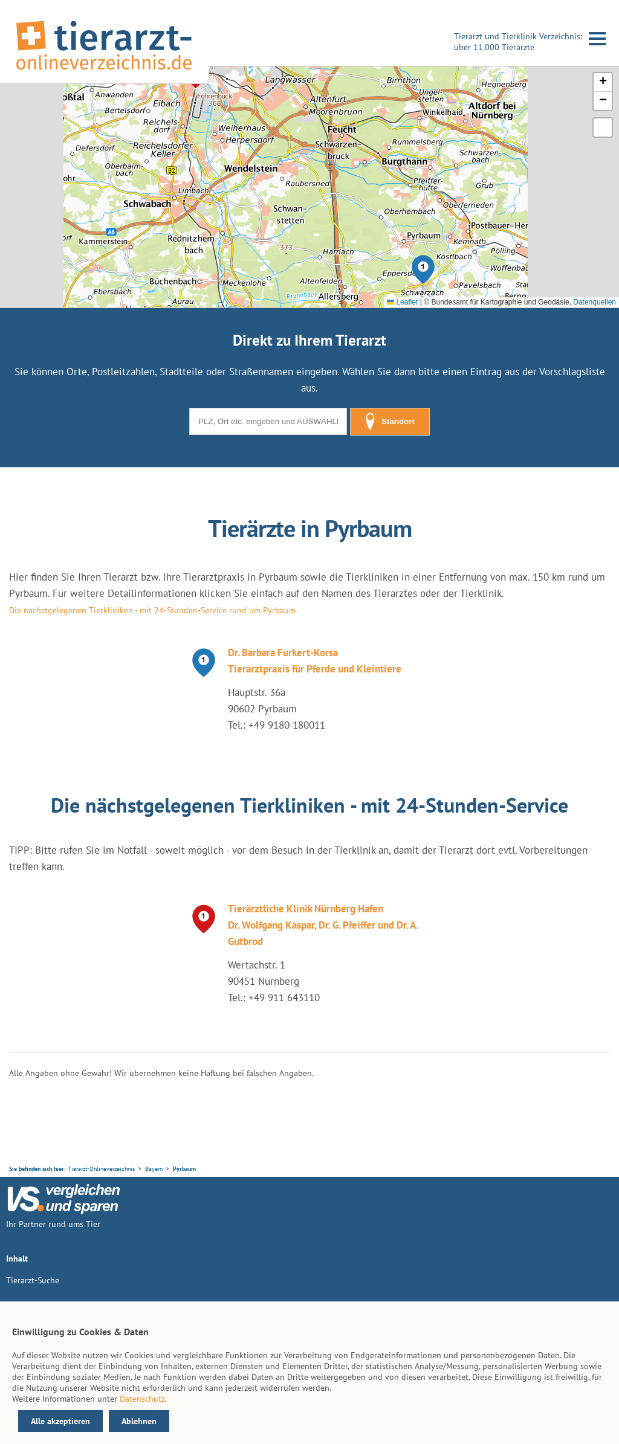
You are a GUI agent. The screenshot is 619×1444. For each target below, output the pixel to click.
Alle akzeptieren (60, 1421)
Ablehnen (139, 1421)
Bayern (154, 1169)
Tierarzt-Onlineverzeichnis (101, 1169)
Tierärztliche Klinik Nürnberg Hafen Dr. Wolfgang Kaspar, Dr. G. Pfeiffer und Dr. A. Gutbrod (323, 925)
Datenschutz (142, 1398)
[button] (423, 269)
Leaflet (402, 302)
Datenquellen (594, 302)
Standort (390, 422)
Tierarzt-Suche (32, 1280)
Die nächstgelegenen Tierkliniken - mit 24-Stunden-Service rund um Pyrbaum (152, 610)
